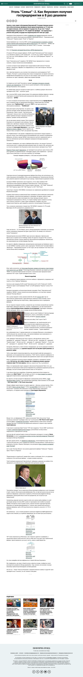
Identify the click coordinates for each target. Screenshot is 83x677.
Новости (11, 7)
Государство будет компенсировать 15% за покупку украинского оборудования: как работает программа (13, 612)
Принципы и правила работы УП (66, 653)
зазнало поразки (40, 316)
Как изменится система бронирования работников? (30, 630)
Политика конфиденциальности (31, 653)
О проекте (21, 653)
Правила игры (37, 7)
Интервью (56, 7)
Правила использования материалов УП (49, 653)
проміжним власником (22, 421)
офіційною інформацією (28, 440)
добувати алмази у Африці (14, 129)
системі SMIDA (34, 387)
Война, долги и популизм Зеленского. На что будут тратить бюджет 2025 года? (46, 631)
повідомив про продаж (34, 35)
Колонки (23, 7)
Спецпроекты (50, 7)
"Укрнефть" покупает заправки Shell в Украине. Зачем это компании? (13, 631)
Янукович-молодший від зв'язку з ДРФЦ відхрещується (27, 50)
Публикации (17, 7)
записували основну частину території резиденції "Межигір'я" (36, 436)
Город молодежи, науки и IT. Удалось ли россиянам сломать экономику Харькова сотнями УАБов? (47, 611)
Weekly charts (70, 7)
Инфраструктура (29, 7)
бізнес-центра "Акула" (19, 387)
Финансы (43, 7)
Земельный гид (62, 7)
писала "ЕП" (40, 297)
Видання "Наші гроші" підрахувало (16, 150)
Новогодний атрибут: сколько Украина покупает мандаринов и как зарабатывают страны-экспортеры (30, 611)
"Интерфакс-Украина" (51, 657)
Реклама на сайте (14, 653)
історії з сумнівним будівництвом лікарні (18, 429)
